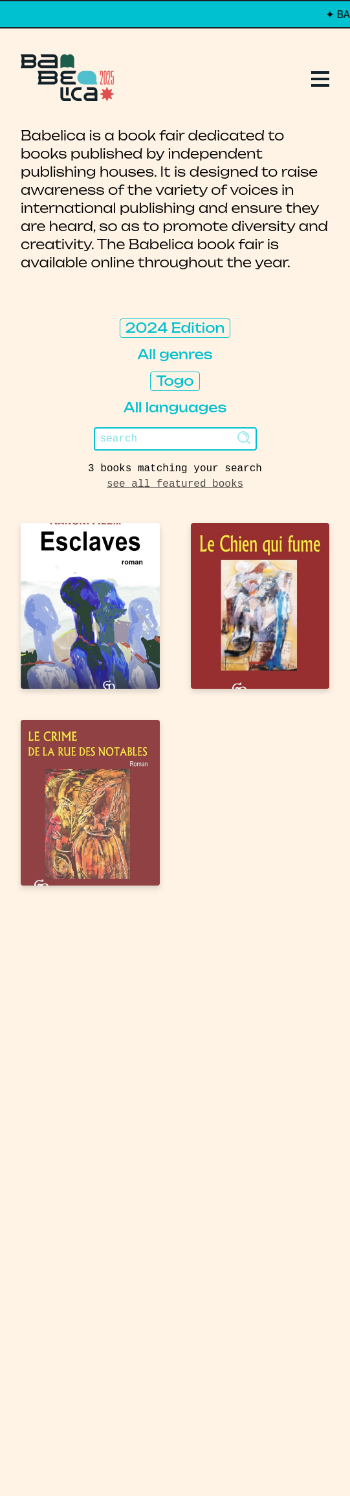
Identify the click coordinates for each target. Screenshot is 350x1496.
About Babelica (86, 1068)
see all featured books (175, 484)
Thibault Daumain (243, 1459)
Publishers (67, 1045)
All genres (174, 354)
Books (47, 1021)
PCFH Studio (166, 1459)
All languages (175, 407)
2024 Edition (175, 328)
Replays (54, 998)
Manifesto (65, 1091)
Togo (174, 381)
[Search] (175, 439)
